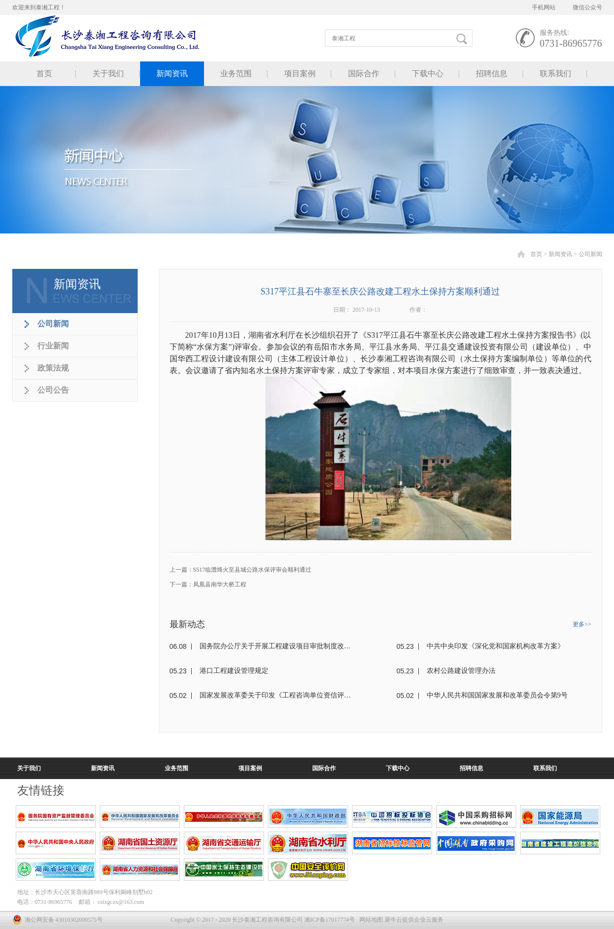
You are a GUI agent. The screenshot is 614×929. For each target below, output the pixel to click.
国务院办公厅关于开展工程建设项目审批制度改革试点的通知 (275, 646)
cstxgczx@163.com (121, 902)
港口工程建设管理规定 (234, 670)
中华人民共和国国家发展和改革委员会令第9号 (497, 695)
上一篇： (241, 569)
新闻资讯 (560, 254)
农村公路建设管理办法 (461, 670)
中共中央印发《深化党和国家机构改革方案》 (495, 646)
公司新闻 (590, 254)
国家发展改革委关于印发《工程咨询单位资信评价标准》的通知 (275, 695)
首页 (44, 73)
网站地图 (369, 919)
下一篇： (208, 584)
